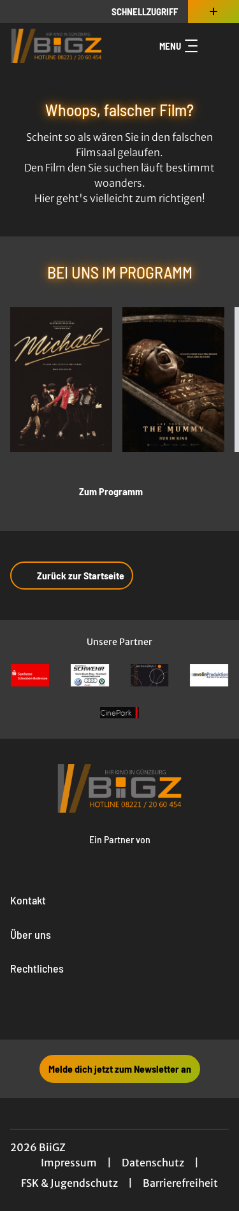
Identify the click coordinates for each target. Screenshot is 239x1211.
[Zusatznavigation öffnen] (213, 11)
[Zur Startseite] (56, 46)
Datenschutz (153, 1162)
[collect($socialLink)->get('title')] (92, 1011)
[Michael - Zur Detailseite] (61, 379)
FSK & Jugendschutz (69, 1183)
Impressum (69, 1162)
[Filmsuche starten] (216, 46)
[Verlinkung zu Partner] (30, 675)
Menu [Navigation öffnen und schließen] (178, 46)
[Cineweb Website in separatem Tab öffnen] (119, 851)
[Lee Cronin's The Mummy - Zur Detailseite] (173, 379)
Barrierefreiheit (180, 1183)
